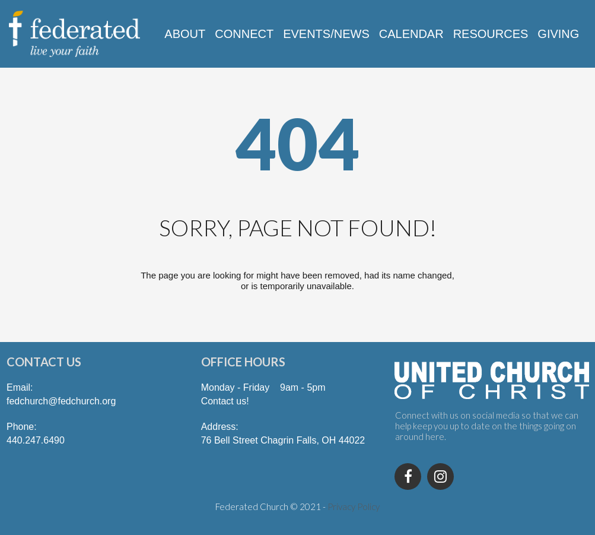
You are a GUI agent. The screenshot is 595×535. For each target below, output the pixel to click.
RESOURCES (491, 33)
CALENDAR (411, 33)
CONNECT (244, 33)
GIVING (558, 33)
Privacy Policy (353, 506)
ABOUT (184, 33)
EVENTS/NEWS (326, 33)
